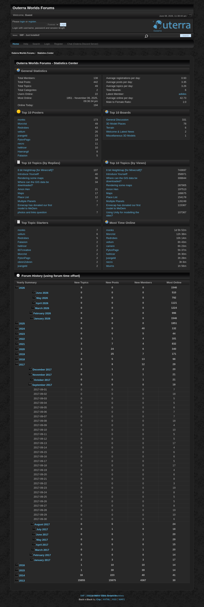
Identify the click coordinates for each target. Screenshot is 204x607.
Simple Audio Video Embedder (102, 595)
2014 (22, 575)
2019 (22, 354)
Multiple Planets (27, 201)
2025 (22, 323)
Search (36, 43)
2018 (22, 359)
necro (21, 143)
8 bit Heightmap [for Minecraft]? (36, 170)
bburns (110, 265)
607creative (24, 249)
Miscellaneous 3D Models (120, 135)
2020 (22, 349)
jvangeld (22, 135)
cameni (110, 246)
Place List (23, 197)
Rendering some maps (31, 178)
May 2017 (42, 539)
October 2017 (42, 379)
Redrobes (23, 127)
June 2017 (42, 534)
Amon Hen (24, 189)
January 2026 (42, 318)
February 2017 (42, 555)
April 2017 (42, 544)
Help (25, 43)
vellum (21, 131)
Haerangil (23, 151)
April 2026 (42, 303)
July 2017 (42, 529)
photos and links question (32, 212)
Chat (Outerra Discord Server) (82, 43)
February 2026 (42, 313)
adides (182, 93)
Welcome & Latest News (120, 131)
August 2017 (42, 524)
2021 (22, 344)
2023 (22, 333)
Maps (21, 193)
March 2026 (42, 308)
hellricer (22, 147)
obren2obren (25, 261)
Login (47, 43)
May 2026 (42, 298)
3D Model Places (116, 123)
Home (16, 43)
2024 (22, 328)
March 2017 (42, 549)
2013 (22, 580)
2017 (22, 364)
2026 (22, 287)
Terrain (110, 127)
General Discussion (117, 119)
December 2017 (42, 369)
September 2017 (42, 384)
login (22, 21)
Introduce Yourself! (28, 174)
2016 (22, 565)
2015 (22, 570)
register (32, 21)
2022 (22, 338)
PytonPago (24, 139)
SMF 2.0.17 (86, 595)
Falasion (22, 155)
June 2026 (42, 292)
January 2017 (42, 560)
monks (21, 119)
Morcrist (22, 123)
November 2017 (42, 374)
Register (58, 43)
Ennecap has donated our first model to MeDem (35, 207)
